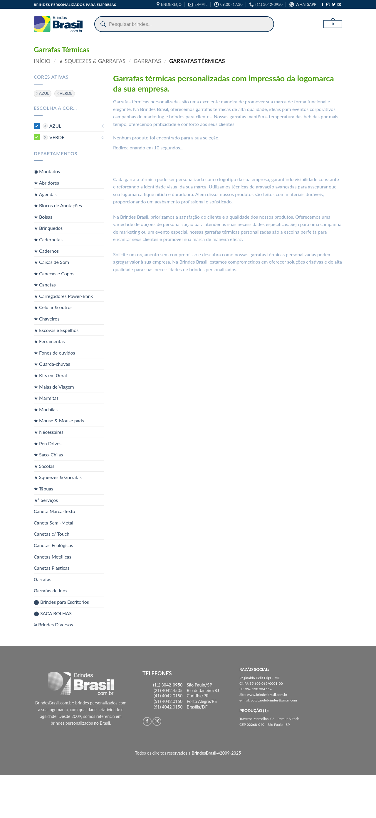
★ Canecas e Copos (54, 273)
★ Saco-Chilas (48, 454)
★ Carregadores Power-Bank (63, 296)
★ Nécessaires (48, 432)
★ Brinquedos (48, 228)
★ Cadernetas (48, 239)
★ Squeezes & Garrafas (92, 61)
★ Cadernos (46, 250)
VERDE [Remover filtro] (66, 93)
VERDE (57, 137)
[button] (332, 24)
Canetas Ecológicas (53, 545)
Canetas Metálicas (52, 556)
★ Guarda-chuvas (52, 364)
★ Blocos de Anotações (58, 205)
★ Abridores (46, 182)
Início (42, 61)
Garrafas (147, 61)
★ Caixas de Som (51, 262)
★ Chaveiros (46, 318)
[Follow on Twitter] (333, 5)
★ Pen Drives (47, 443)
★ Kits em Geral (50, 375)
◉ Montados (47, 171)
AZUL (55, 126)
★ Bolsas (43, 216)
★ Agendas (45, 194)
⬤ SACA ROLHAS (53, 613)
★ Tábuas (43, 488)
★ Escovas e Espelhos (56, 330)
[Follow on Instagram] (328, 5)
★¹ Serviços (46, 499)
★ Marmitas (46, 398)
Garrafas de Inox (51, 590)
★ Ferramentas (49, 341)
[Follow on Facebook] (322, 5)
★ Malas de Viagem (54, 386)
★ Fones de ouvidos (54, 352)
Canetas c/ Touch (51, 534)
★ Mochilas (46, 409)
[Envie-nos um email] (339, 5)
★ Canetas (45, 284)
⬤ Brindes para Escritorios (61, 602)
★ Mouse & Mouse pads (59, 420)
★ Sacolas (44, 466)
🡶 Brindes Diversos (53, 624)
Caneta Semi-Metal (53, 522)
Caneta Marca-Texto (54, 511)
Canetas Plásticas (51, 568)
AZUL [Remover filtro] (44, 93)
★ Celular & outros (53, 307)
